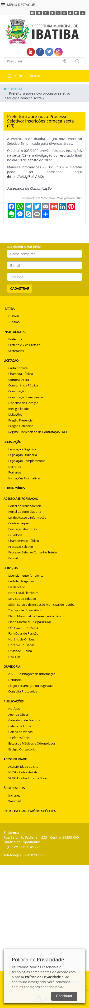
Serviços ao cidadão (22, 598)
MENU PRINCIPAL (24, 76)
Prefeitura (15, 339)
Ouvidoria (15, 535)
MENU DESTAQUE (18, 4)
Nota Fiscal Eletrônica (23, 593)
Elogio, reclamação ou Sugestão (30, 686)
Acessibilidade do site (23, 766)
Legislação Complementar (26, 461)
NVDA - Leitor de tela (22, 772)
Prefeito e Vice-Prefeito (24, 345)
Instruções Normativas (24, 478)
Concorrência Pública (23, 385)
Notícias (14, 708)
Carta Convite (18, 368)
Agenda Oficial (18, 714)
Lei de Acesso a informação (27, 517)
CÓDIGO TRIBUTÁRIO (23, 628)
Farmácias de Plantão (23, 633)
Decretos (14, 467)
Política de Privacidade (43, 977)
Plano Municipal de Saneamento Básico (36, 616)
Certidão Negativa (21, 581)
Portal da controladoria (24, 511)
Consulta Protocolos (22, 691)
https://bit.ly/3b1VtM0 (25, 176)
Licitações (15, 414)
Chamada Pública (20, 374)
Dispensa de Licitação (23, 403)
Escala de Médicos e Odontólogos (32, 743)
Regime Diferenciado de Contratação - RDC (38, 432)
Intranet (14, 795)
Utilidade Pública (20, 651)
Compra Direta (18, 379)
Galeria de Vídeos (20, 732)
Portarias (14, 472)
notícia (16, 88)
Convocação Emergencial (25, 397)
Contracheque (18, 523)
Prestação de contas (22, 529)
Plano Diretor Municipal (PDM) (29, 622)
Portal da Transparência (25, 506)
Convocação (17, 391)
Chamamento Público (23, 541)
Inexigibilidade (18, 409)
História (13, 316)
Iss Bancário (16, 587)
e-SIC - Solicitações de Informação (32, 674)
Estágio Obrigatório (22, 749)
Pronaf (13, 558)
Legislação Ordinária (22, 455)
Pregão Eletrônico (20, 426)
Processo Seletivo (20, 546)
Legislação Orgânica (22, 449)
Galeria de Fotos (19, 726)
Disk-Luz (14, 657)
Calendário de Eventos (24, 720)
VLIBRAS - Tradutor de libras (27, 778)
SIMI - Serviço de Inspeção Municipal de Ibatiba (41, 604)
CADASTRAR (19, 288)
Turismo (14, 322)
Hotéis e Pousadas (21, 645)
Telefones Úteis (18, 738)
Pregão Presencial (20, 420)
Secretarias (16, 351)
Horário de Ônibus (21, 639)
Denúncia (15, 680)
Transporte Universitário (25, 610)
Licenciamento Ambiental (26, 575)
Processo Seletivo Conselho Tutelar (32, 552)
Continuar (64, 996)
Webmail (14, 801)
